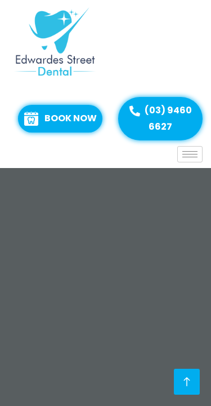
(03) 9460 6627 (160, 118)
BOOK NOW (60, 119)
